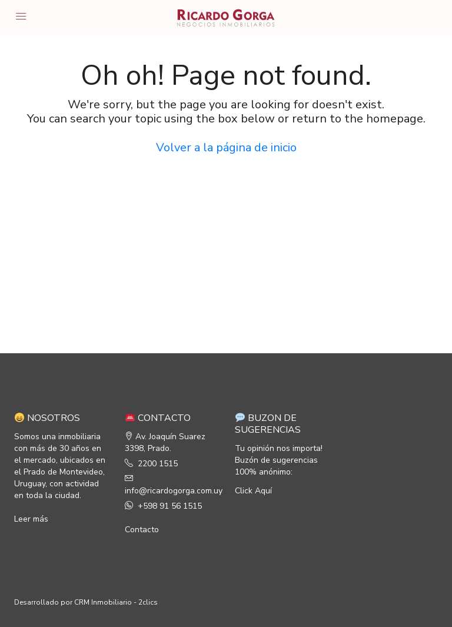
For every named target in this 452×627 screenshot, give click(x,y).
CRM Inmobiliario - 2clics (116, 602)
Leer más (31, 519)
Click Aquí (253, 490)
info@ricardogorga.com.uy (173, 490)
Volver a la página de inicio (226, 147)
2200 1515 (158, 463)
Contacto (142, 529)
